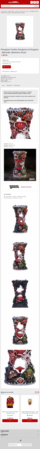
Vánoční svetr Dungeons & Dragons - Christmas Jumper (10, 412)
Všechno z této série (26, 186)
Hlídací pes (14, 71)
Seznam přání (6, 71)
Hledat (36, 6)
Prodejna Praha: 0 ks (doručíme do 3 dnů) (11, 61)
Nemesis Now (8, 78)
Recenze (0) (17, 85)
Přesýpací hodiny (12, 77)
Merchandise (9, 196)
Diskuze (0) (9, 85)
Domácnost (15, 198)
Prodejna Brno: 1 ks (6, 63)
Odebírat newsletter (26, 444)
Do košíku (6, 66)
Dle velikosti (10, 415)
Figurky (14, 196)
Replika (6, 80)
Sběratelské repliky (21, 196)
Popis (3, 85)
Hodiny (20, 198)
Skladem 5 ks (5, 60)
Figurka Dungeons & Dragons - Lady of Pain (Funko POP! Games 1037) (30, 412)
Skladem (31, 415)
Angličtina (7, 76)
